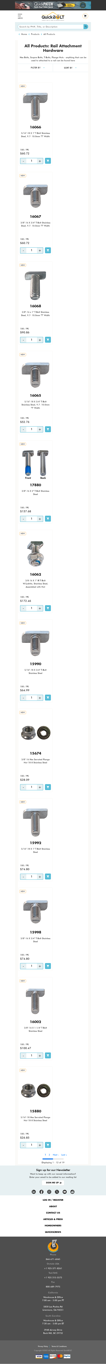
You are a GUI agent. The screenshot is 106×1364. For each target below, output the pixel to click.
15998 (35, 932)
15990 (35, 664)
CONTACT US (53, 1213)
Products (35, 34)
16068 (35, 306)
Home (24, 34)
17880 (35, 485)
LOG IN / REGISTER (53, 1200)
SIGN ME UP (52, 1183)
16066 (35, 127)
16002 (35, 1022)
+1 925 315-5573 (53, 1277)
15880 (35, 1111)
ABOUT (53, 1206)
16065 (35, 395)
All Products (49, 34)
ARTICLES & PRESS (53, 1219)
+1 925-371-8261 (53, 1268)
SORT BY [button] (68, 68)
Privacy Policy (43, 1346)
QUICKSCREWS (53, 1232)
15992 (35, 843)
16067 (35, 216)
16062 (35, 574)
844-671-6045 (53, 1259)
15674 (35, 753)
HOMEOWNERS (53, 1226)
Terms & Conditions (59, 1346)
